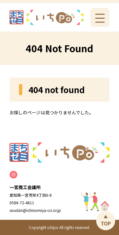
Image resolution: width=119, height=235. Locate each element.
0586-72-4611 (22, 202)
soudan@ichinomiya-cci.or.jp (35, 210)
